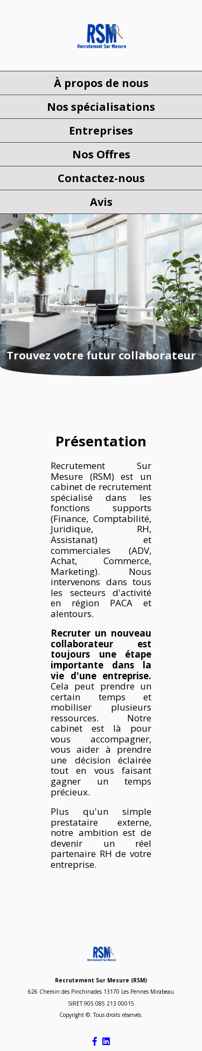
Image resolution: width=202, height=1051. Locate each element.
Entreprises (101, 130)
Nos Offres (101, 154)
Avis (101, 202)
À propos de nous (101, 83)
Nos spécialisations (101, 106)
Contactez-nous (101, 178)
